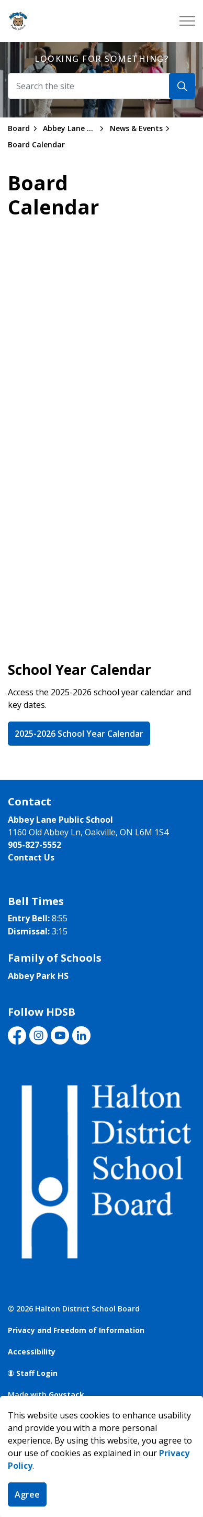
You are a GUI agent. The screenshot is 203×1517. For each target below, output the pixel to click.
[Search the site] (101, 86)
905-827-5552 (34, 845)
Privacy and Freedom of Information (76, 1330)
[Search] (182, 86)
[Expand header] (187, 21)
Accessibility (31, 1352)
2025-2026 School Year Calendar (79, 733)
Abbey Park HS (38, 976)
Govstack (66, 1395)
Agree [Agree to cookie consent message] (27, 1494)
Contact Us (31, 857)
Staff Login (33, 1373)
